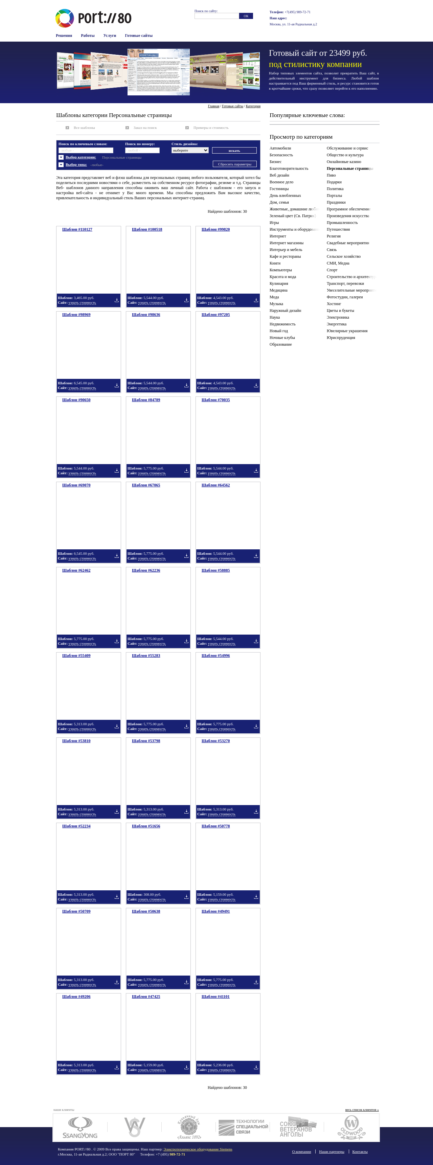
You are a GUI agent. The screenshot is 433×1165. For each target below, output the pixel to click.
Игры (274, 222)
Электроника (338, 317)
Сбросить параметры (235, 164)
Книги (275, 263)
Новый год (279, 330)
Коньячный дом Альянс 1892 (188, 1127)
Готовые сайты (139, 35)
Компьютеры (281, 270)
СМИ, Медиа (338, 263)
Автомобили (280, 148)
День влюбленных (285, 195)
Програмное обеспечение (348, 209)
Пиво (331, 175)
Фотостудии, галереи (345, 297)
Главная (214, 106)
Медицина (279, 290)
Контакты (360, 1151)
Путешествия (338, 229)
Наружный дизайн (285, 310)
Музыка (276, 303)
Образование (281, 344)
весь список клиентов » (362, 1110)
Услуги (110, 35)
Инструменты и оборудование (295, 229)
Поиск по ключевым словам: (83, 144)
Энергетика (336, 324)
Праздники (336, 202)
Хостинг (334, 303)
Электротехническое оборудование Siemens (197, 1149)
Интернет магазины (286, 243)
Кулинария (279, 283)
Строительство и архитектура (352, 276)
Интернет (278, 236)
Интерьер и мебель (286, 249)
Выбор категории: (81, 157)
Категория (253, 106)
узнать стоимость (82, 302)
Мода (274, 297)
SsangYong (80, 1127)
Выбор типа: (76, 164)
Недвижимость (283, 324)
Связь (332, 249)
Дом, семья (279, 202)
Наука (275, 317)
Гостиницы (279, 188)
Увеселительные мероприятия (353, 290)
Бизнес (275, 161)
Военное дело (281, 182)
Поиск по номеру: (140, 144)
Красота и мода (283, 276)
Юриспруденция (341, 337)
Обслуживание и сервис (347, 148)
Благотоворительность (289, 168)
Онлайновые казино (344, 161)
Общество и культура (345, 155)
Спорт (332, 270)
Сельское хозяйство (344, 256)
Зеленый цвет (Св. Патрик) (293, 215)
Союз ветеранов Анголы (297, 1127)
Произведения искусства (348, 215)
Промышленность (342, 222)
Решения (64, 35)
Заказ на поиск (145, 127)
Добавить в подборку (117, 300)
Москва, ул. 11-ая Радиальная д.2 (293, 24)
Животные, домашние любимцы (296, 209)
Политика (335, 188)
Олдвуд (351, 1127)
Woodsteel (134, 1127)
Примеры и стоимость (211, 127)
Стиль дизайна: (185, 144)
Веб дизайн (279, 175)
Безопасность (281, 155)
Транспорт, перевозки (345, 283)
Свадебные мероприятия (348, 243)
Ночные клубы (282, 337)
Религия (334, 236)
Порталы (334, 195)
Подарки (334, 182)
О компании (301, 1151)
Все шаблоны (84, 127)
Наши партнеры (331, 1151)
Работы (87, 35)
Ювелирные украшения (347, 330)
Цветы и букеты (340, 310)
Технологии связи (243, 1127)
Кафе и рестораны (285, 256)
